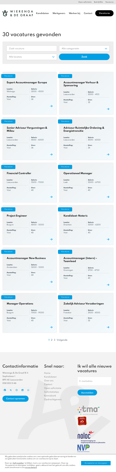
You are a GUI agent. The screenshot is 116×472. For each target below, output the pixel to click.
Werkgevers (59, 13)
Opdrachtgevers (53, 399)
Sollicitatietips (51, 392)
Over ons (48, 381)
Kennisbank (50, 396)
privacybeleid (31, 467)
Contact (88, 13)
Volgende (62, 340)
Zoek (84, 57)
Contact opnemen (15, 399)
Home (47, 373)
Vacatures (109, 2)
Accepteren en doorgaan (95, 463)
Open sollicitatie (85, 2)
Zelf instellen (18, 463)
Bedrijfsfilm (98, 2)
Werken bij (74, 13)
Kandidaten (42, 13)
